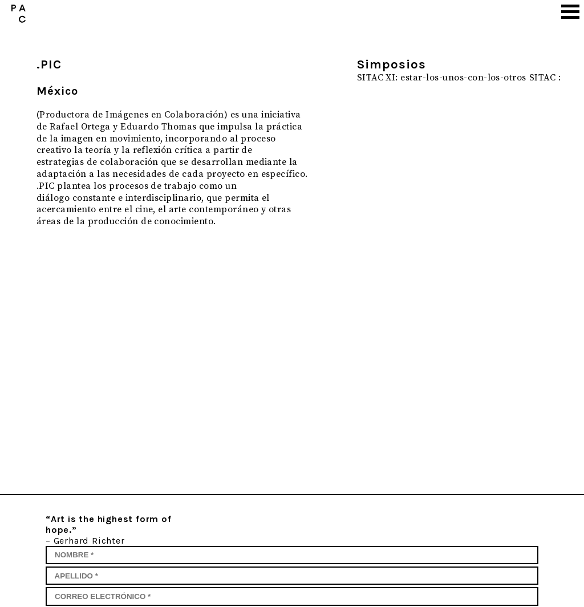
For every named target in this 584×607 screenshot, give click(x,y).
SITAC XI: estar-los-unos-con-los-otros (441, 77)
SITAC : (545, 77)
